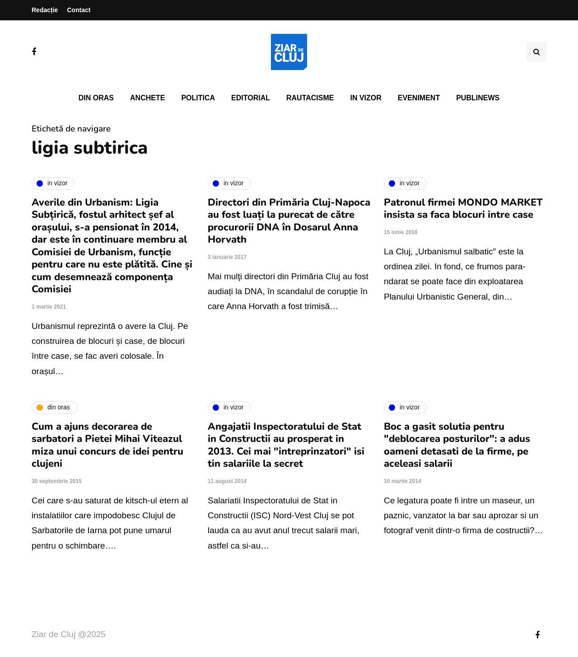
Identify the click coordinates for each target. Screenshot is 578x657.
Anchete (147, 98)
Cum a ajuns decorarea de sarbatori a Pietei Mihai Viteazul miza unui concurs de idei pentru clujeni (107, 445)
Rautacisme (310, 98)
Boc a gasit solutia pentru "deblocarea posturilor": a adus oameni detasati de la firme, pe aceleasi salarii (457, 445)
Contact (78, 10)
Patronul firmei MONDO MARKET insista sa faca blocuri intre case (463, 209)
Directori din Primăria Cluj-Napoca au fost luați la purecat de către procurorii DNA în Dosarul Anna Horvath (289, 221)
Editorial (250, 98)
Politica (198, 98)
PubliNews (477, 98)
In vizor (365, 98)
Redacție (45, 10)
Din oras (96, 98)
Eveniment (419, 98)
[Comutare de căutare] (536, 52)
